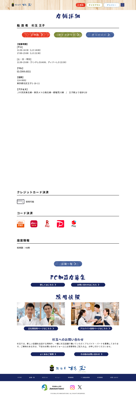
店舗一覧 (32, 381)
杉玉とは (44, 381)
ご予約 (81, 5)
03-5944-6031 (24, 72)
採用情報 (99, 381)
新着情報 (70, 381)
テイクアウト (94, 5)
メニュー (57, 381)
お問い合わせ (113, 381)
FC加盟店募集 (84, 381)
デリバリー (111, 5)
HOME (20, 381)
